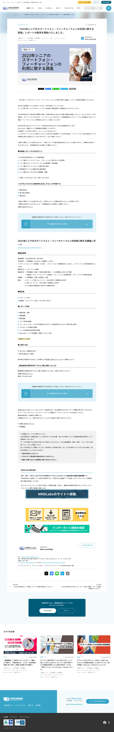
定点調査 (30, 38)
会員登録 (37, 705)
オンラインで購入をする (28, 351)
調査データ (30, 8)
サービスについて (20, 705)
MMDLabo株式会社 (90, 39)
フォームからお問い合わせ (97, 701)
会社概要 (6, 716)
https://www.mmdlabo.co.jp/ (30, 557)
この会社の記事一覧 (87, 545)
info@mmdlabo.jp (75, 704)
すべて (78, 8)
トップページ (6, 14)
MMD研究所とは (8, 705)
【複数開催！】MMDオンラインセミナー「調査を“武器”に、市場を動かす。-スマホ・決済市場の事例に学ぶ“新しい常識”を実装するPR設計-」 (20, 663)
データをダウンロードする (44, 224)
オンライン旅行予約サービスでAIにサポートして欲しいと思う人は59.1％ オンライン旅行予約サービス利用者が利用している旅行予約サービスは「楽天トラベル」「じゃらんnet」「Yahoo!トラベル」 (56, 665)
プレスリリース (68, 8)
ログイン (96, 2)
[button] (110, 631)
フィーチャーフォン (47, 38)
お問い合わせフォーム (25, 207)
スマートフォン (22, 40)
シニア (62, 38)
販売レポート (32, 40)
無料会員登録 (106, 2)
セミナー (58, 8)
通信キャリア (22, 38)
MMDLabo (21, 410)
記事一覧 (30, 705)
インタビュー (49, 8)
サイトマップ (13, 716)
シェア (57, 38)
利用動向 (37, 38)
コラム (40, 8)
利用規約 (22, 426)
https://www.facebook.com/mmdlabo (54, 562)
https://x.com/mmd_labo (27, 562)
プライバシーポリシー (24, 716)
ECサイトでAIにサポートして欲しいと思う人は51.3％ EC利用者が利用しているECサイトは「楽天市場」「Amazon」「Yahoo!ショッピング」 (93, 663)
